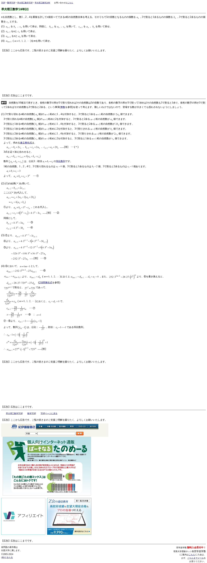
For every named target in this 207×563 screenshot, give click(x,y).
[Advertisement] (89, 73)
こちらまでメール (195, 558)
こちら (192, 555)
